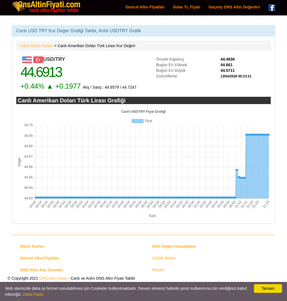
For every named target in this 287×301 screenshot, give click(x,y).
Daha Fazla (33, 294)
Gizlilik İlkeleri (164, 258)
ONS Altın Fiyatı (53, 278)
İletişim (158, 270)
